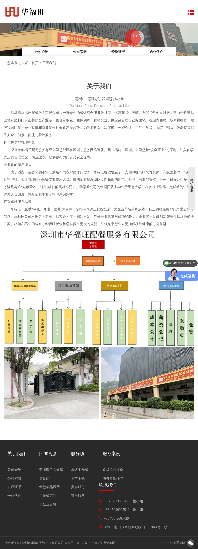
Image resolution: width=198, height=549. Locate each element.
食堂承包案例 (113, 470)
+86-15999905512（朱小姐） (125, 510)
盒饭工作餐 (79, 470)
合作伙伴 (156, 52)
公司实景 (80, 52)
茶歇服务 (78, 496)
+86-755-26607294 (117, 518)
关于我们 (49, 63)
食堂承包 (78, 478)
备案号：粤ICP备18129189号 (83, 543)
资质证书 (118, 52)
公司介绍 (41, 52)
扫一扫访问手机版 (173, 543)
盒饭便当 (46, 478)
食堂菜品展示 (49, 487)
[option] (99, 39)
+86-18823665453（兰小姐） (125, 501)
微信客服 (192, 182)
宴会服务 (78, 487)
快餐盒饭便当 (113, 478)
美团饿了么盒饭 (51, 470)
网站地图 (109, 543)
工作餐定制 (47, 496)
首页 (35, 63)
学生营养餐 (47, 504)
